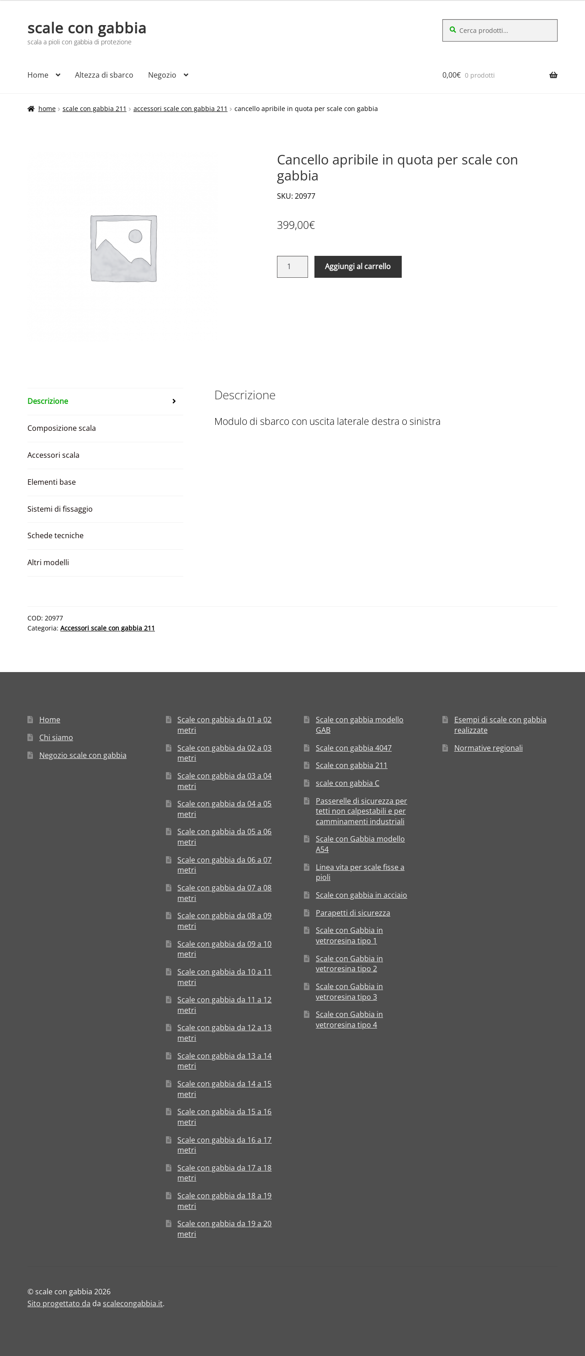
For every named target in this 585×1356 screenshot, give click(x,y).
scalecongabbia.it (133, 1303)
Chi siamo (56, 737)
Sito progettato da (58, 1303)
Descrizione (47, 401)
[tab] (105, 401)
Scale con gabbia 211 (95, 108)
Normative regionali (488, 748)
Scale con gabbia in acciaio (361, 895)
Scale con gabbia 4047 (354, 748)
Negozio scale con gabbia (83, 755)
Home (37, 75)
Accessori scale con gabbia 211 (180, 108)
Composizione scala (61, 428)
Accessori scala (53, 455)
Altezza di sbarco (104, 75)
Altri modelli (48, 562)
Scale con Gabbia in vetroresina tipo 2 (349, 963)
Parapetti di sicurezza (353, 913)
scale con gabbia (87, 27)
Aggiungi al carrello (358, 266)
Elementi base (51, 482)
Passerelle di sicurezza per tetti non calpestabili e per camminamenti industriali (361, 811)
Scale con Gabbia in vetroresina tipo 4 (349, 1019)
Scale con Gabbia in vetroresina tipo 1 (349, 935)
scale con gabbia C (347, 783)
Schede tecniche (55, 535)
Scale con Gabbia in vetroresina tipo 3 (349, 991)
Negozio (162, 75)
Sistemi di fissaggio (60, 509)
